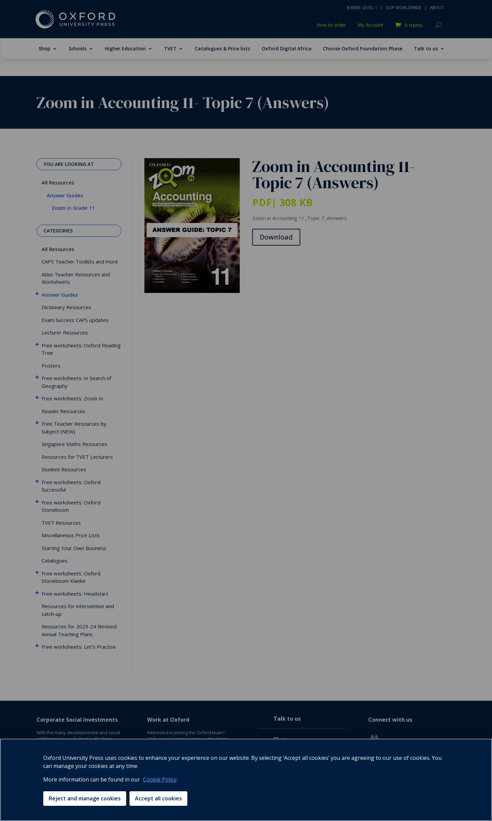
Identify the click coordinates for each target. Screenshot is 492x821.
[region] (246, 780)
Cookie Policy (160, 779)
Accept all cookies (158, 798)
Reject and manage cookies (85, 798)
